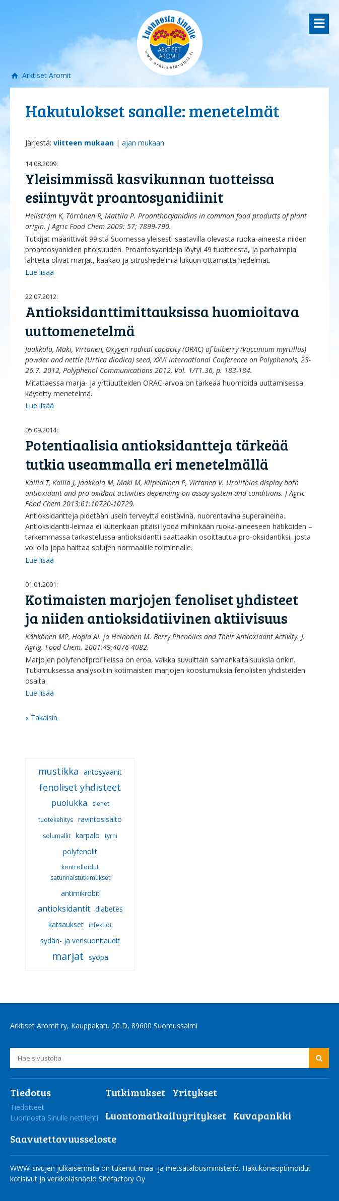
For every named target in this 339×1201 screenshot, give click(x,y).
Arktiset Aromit (45, 75)
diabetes (109, 909)
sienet (100, 803)
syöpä (98, 957)
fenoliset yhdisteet (80, 787)
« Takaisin (41, 717)
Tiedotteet (27, 1107)
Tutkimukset (135, 1092)
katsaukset (66, 924)
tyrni (111, 836)
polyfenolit (80, 851)
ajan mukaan (143, 142)
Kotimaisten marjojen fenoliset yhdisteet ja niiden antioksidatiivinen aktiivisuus (161, 608)
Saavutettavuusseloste (63, 1139)
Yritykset (194, 1092)
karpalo (88, 835)
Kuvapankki (262, 1115)
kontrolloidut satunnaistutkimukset (80, 872)
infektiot (100, 925)
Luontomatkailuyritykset (165, 1115)
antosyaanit (103, 772)
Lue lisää (39, 272)
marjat (68, 956)
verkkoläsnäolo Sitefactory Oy (96, 1178)
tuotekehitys (55, 819)
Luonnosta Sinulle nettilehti (54, 1117)
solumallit (57, 836)
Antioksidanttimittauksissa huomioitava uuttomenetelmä (162, 321)
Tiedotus (30, 1092)
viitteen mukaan (83, 142)
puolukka (69, 802)
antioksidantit (64, 908)
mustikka (58, 771)
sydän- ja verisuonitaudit (80, 940)
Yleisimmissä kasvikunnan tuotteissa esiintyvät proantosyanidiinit (150, 188)
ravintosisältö (100, 819)
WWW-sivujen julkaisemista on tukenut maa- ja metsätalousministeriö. (126, 1168)
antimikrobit (80, 893)
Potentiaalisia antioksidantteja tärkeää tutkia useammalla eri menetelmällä (157, 454)
